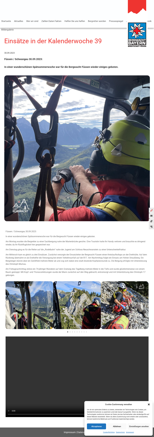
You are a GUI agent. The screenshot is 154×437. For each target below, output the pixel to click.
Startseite (6, 21)
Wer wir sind (32, 21)
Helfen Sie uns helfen (74, 21)
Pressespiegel (116, 21)
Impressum (130, 432)
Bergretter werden (97, 21)
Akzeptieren (96, 426)
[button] (149, 404)
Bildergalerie (7, 29)
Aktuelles (18, 21)
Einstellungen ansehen (139, 426)
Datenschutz (120, 432)
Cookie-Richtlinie (109, 432)
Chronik (148, 21)
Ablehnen (117, 426)
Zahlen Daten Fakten (51, 21)
